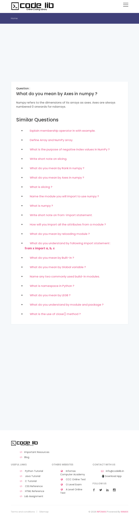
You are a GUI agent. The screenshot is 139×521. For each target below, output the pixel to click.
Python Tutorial (31, 471)
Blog (24, 457)
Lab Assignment (31, 496)
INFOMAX (102, 511)
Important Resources (34, 452)
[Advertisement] (69, 58)
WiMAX (124, 511)
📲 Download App (111, 476)
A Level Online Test (71, 491)
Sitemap (44, 511)
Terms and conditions (23, 511)
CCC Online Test (73, 479)
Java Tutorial (29, 476)
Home (14, 18)
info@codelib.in (112, 471)
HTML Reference (31, 491)
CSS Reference (31, 486)
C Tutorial (28, 481)
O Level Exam (71, 484)
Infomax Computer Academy (72, 472)
